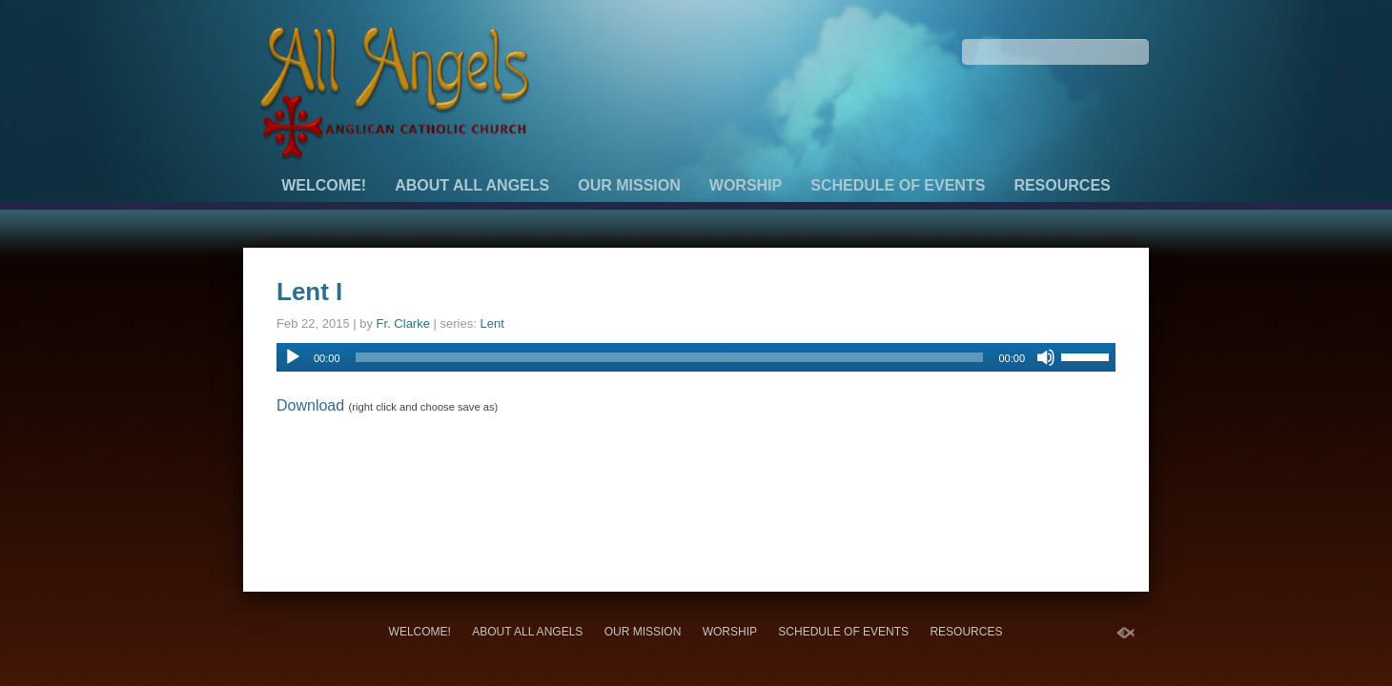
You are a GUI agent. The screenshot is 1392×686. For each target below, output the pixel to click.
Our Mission (629, 185)
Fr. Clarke (403, 323)
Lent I (309, 291)
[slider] (670, 357)
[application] (696, 357)
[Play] (292, 357)
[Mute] (1045, 357)
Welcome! (323, 185)
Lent (491, 323)
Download (310, 405)
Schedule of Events (897, 185)
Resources (1061, 185)
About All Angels (472, 185)
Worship (745, 185)
